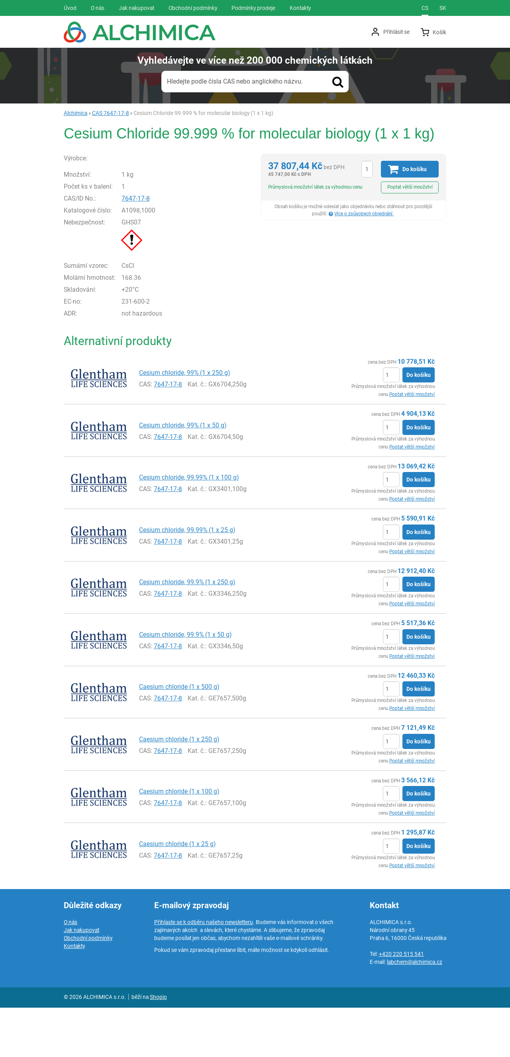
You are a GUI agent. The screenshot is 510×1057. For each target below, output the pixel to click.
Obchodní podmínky (88, 987)
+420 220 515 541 (401, 1003)
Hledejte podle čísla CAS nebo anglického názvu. (235, 81)
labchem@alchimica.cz (414, 1011)
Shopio (158, 1046)
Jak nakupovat (81, 979)
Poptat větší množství (410, 187)
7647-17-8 (153, 247)
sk (442, 8)
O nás (70, 971)
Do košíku (418, 424)
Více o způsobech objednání (364, 213)
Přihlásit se (396, 32)
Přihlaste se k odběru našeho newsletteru (203, 971)
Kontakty (74, 995)
